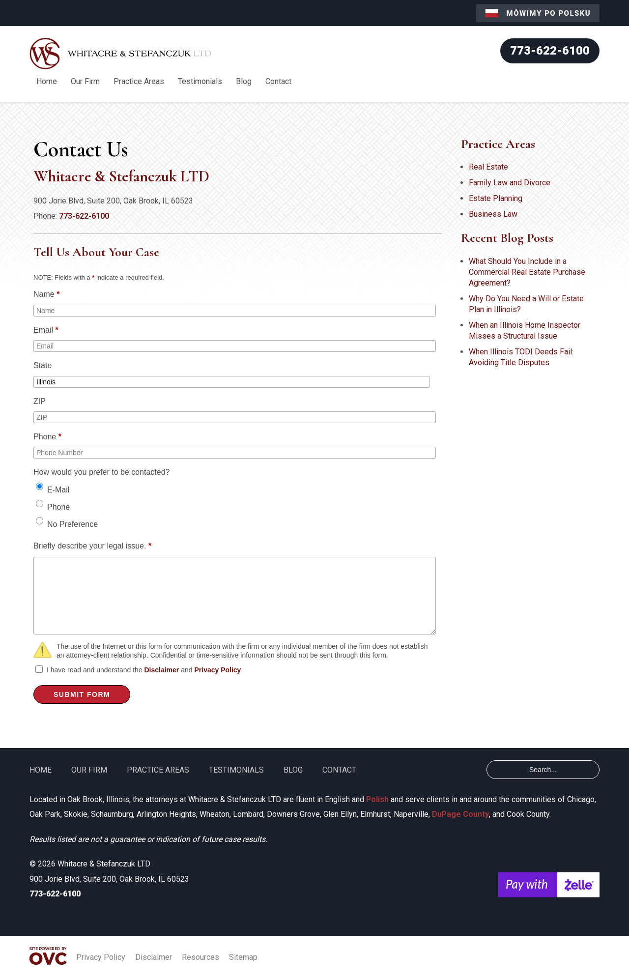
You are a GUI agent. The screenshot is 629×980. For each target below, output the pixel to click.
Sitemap (243, 957)
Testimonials (200, 81)
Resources (200, 957)
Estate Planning (495, 198)
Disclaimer (161, 670)
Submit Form (82, 694)
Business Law (493, 214)
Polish (377, 799)
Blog (244, 81)
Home (46, 81)
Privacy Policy (217, 670)
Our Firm (85, 81)
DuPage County (460, 814)
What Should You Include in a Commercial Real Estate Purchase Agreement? (527, 272)
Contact (278, 81)
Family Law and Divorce (509, 182)
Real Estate (488, 167)
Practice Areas (139, 81)
